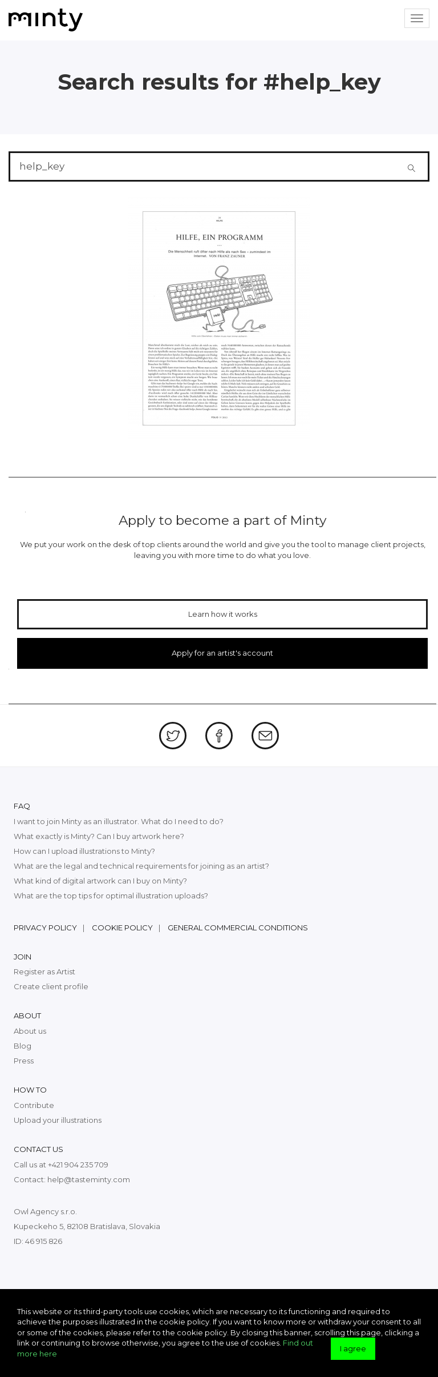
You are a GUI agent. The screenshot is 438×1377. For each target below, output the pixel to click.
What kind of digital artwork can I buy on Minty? (100, 880)
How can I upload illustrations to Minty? (84, 851)
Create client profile (51, 986)
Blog (22, 1045)
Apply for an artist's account (222, 652)
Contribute (34, 1105)
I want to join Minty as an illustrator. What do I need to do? (119, 821)
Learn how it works (222, 614)
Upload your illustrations (58, 1120)
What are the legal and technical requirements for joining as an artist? (141, 865)
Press (24, 1060)
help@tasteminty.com (88, 1179)
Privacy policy (45, 927)
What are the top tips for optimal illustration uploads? (111, 895)
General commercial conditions (238, 927)
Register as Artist (44, 971)
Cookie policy (122, 927)
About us (30, 1030)
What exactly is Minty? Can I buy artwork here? (99, 836)
